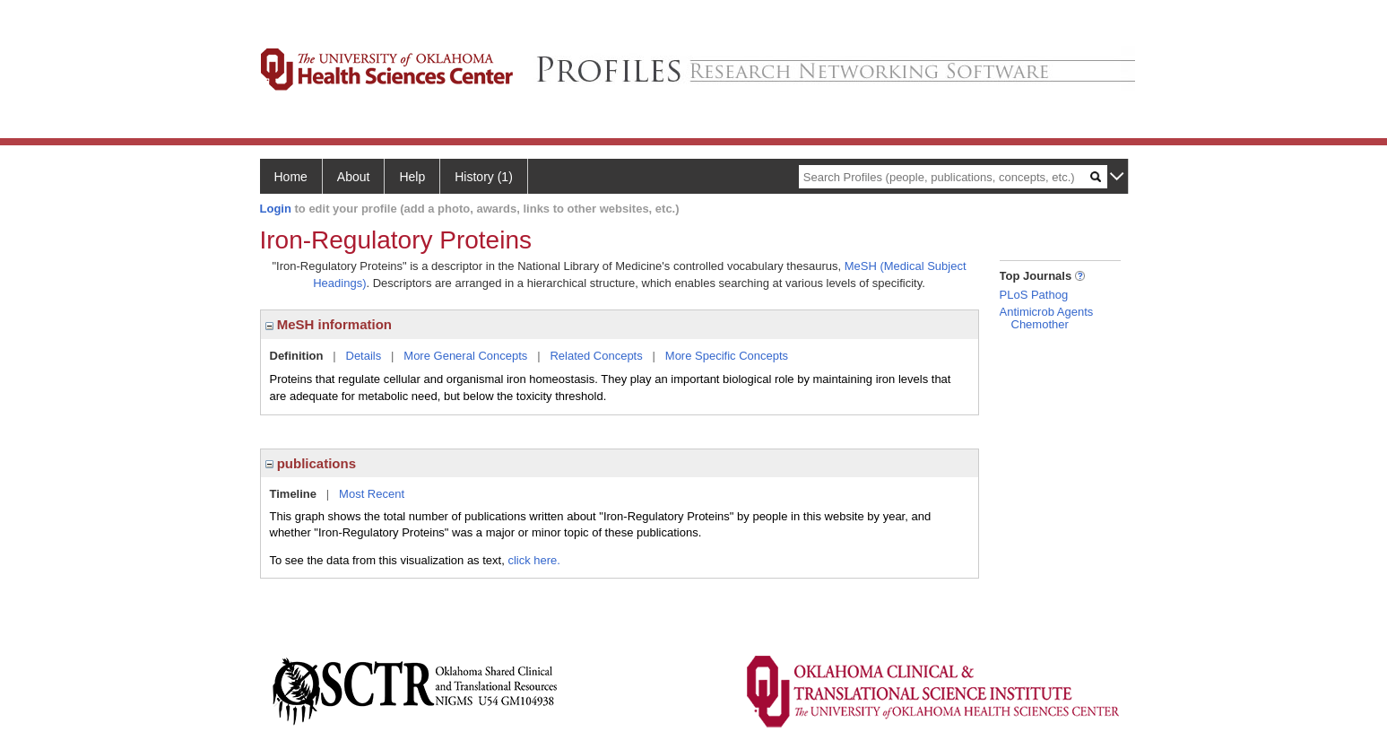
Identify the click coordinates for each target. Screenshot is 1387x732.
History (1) (484, 177)
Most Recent (371, 494)
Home (291, 177)
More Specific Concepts (726, 355)
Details (364, 355)
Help (412, 177)
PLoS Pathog (1034, 294)
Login (275, 208)
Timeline (293, 494)
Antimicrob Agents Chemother (1047, 318)
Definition (297, 355)
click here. (533, 560)
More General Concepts (465, 355)
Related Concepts (596, 355)
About (353, 177)
